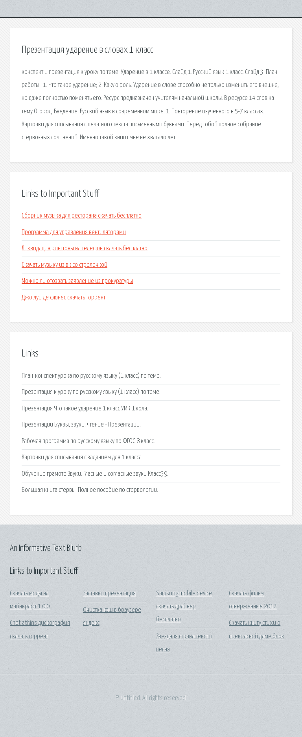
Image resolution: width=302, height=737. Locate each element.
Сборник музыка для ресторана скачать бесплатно (82, 215)
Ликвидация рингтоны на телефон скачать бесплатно (84, 248)
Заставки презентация (109, 593)
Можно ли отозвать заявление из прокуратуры (77, 281)
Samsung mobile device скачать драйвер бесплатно (184, 606)
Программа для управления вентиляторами (74, 232)
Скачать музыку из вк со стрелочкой (64, 265)
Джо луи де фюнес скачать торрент (63, 297)
